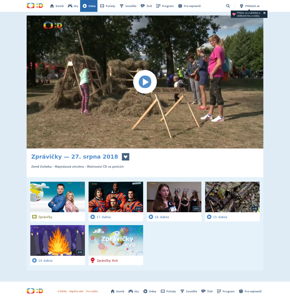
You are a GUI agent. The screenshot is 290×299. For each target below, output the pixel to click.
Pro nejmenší (189, 6)
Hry (72, 6)
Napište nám (76, 291)
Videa (89, 6)
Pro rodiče (92, 291)
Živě (146, 6)
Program (165, 6)
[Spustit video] (145, 82)
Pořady (107, 6)
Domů (56, 6)
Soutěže (127, 6)
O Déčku (62, 291)
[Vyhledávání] (228, 6)
